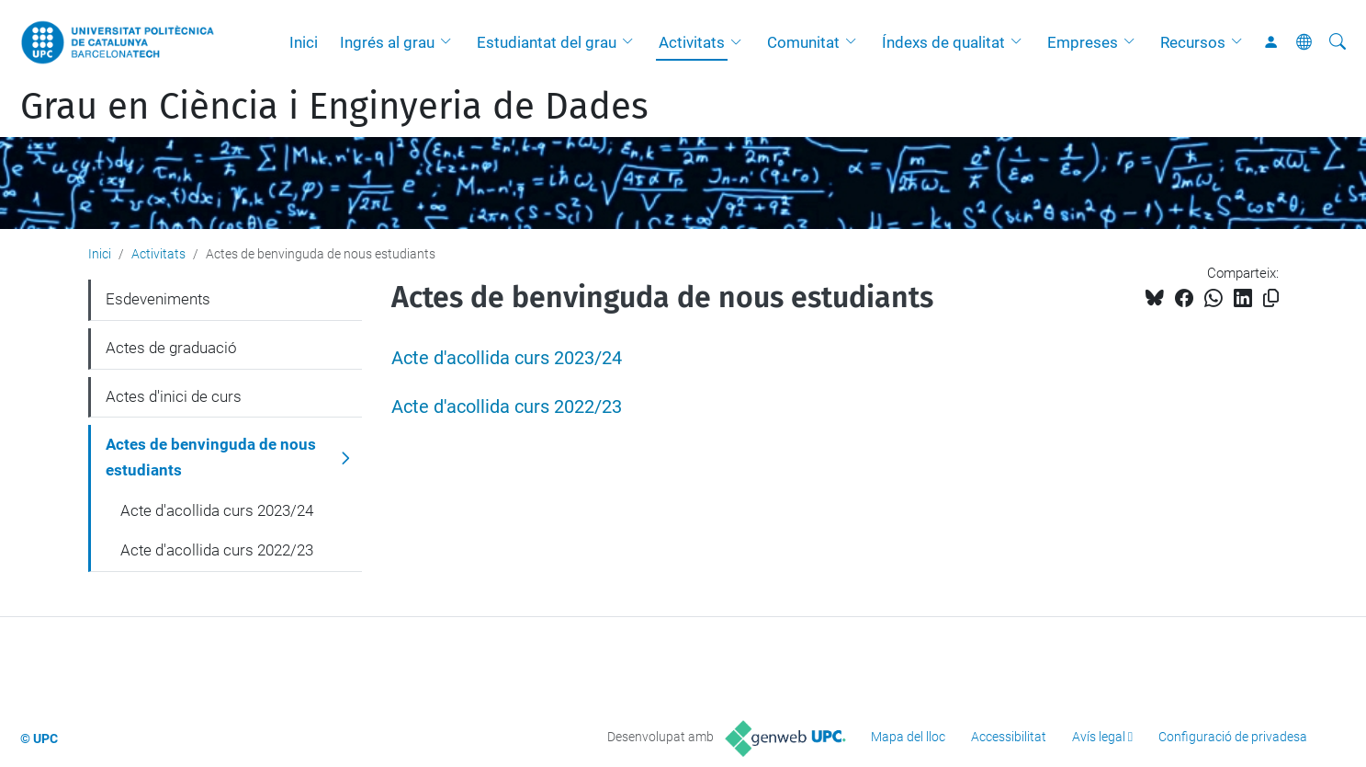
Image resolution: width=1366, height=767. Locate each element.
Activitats (692, 42)
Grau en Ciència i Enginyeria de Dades (334, 107)
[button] (450, 42)
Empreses (1082, 42)
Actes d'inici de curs (174, 396)
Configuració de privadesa (1232, 736)
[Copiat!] (1271, 298)
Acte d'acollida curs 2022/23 (506, 407)
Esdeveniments (158, 299)
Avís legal (1098, 736)
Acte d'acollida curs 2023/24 (506, 358)
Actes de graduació (171, 347)
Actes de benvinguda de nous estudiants (211, 457)
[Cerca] (1337, 42)
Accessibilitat (1008, 736)
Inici (303, 42)
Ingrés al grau (387, 42)
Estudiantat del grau (546, 42)
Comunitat (803, 42)
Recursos (1192, 42)
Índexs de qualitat (943, 42)
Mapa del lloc (908, 736)
